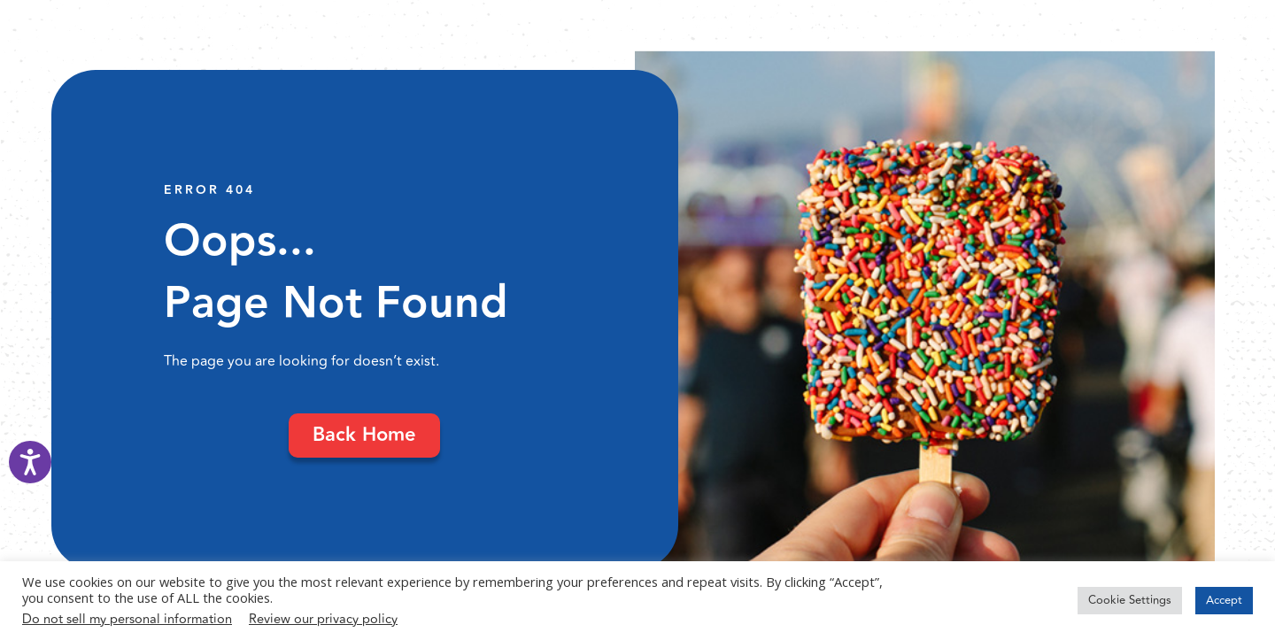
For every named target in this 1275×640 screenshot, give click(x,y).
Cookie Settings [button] (1129, 600)
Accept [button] (1224, 600)
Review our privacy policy (323, 619)
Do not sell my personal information (127, 619)
